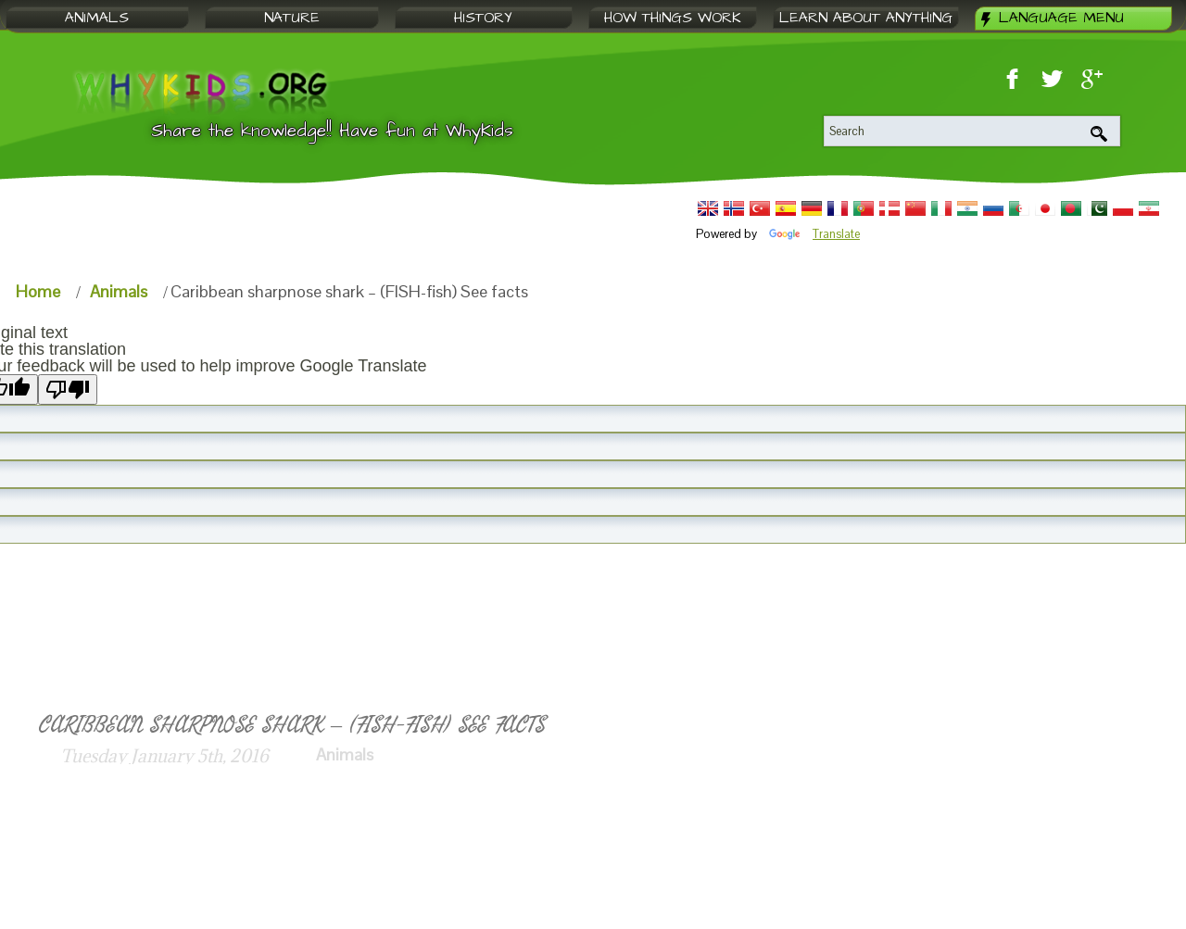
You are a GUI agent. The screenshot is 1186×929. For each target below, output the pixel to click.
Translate (814, 234)
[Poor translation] (67, 389)
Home (38, 291)
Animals (118, 291)
